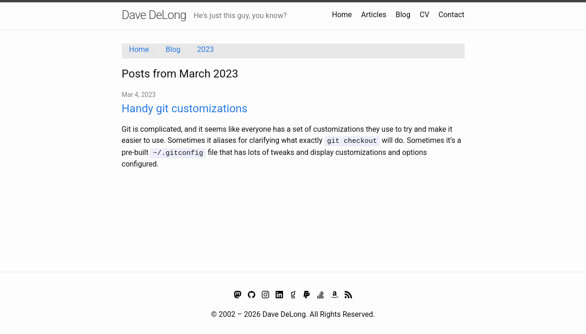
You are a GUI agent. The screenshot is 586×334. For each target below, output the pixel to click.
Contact (452, 14)
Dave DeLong (154, 15)
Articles (373, 14)
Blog (403, 14)
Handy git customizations (185, 108)
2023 (205, 49)
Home (342, 14)
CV (424, 14)
